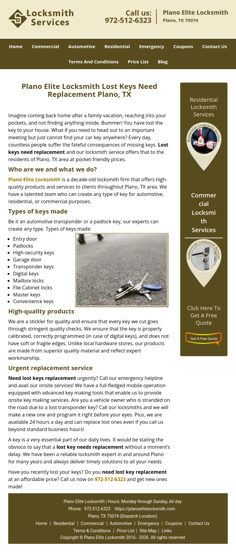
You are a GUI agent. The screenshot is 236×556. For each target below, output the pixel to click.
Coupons (183, 46)
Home (16, 46)
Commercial (45, 46)
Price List (138, 61)
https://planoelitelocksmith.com (145, 508)
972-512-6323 (128, 20)
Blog (162, 61)
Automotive (81, 46)
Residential (117, 46)
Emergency (151, 46)
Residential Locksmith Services (204, 107)
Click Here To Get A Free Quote (203, 315)
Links (167, 530)
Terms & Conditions (92, 530)
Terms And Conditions (93, 61)
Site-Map (148, 530)
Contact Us (214, 46)
